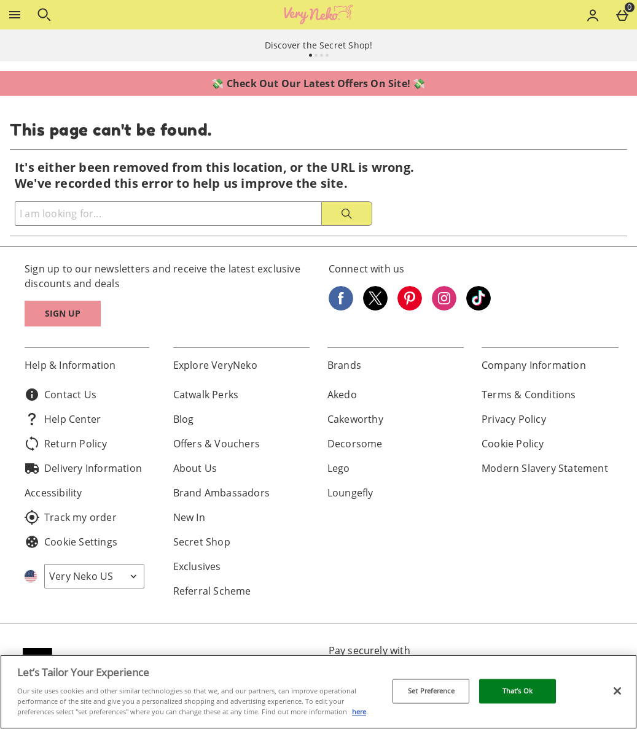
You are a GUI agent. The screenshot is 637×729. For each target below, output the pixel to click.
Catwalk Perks (206, 394)
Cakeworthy (355, 419)
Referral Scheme (212, 591)
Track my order (71, 517)
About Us (195, 468)
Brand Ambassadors (221, 493)
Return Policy (66, 443)
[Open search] (44, 14)
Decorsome (355, 443)
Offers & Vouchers (216, 443)
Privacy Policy (514, 419)
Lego (338, 468)
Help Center (63, 419)
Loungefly (350, 493)
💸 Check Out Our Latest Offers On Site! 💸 (318, 83)
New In (189, 517)
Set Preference (431, 691)
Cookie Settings (71, 541)
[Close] (617, 690)
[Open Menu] (14, 14)
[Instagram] (444, 307)
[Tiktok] (478, 307)
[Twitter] (375, 307)
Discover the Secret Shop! (319, 45)
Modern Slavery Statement (545, 468)
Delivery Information (83, 468)
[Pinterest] (409, 307)
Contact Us (60, 394)
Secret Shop (201, 542)
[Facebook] (341, 307)
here (359, 711)
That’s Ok (517, 691)
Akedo (342, 394)
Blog (183, 419)
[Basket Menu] (622, 14)
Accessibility (53, 493)
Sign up (62, 313)
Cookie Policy (513, 443)
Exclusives (197, 566)
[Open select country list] (94, 576)
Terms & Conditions (529, 394)
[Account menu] (593, 14)
